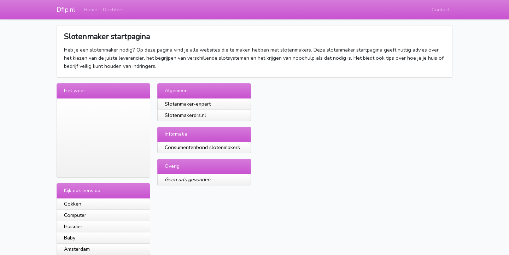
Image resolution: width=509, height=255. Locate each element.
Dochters (113, 9)
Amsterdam (77, 249)
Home (90, 9)
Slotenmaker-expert (188, 103)
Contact (441, 9)
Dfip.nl (66, 9)
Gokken (72, 203)
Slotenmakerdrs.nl (185, 115)
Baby (69, 237)
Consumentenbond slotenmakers (202, 147)
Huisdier (73, 226)
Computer (75, 215)
